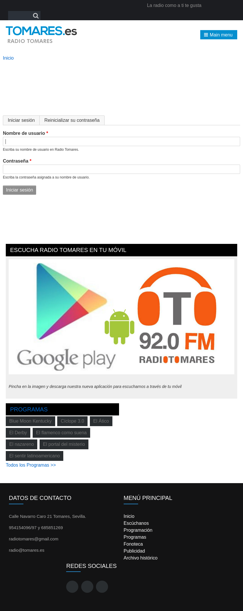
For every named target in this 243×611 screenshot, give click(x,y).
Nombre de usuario (24, 133)
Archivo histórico (140, 557)
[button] (218, 34)
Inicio (8, 58)
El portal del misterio (64, 444)
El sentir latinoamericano (34, 455)
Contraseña (15, 161)
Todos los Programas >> (31, 465)
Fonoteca (133, 544)
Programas (29, 409)
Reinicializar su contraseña (71, 120)
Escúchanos (136, 523)
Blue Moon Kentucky (30, 421)
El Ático (101, 421)
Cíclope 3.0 (72, 421)
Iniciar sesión (24, 120)
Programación (138, 530)
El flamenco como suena (61, 432)
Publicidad (134, 551)
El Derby (18, 432)
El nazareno (21, 444)
